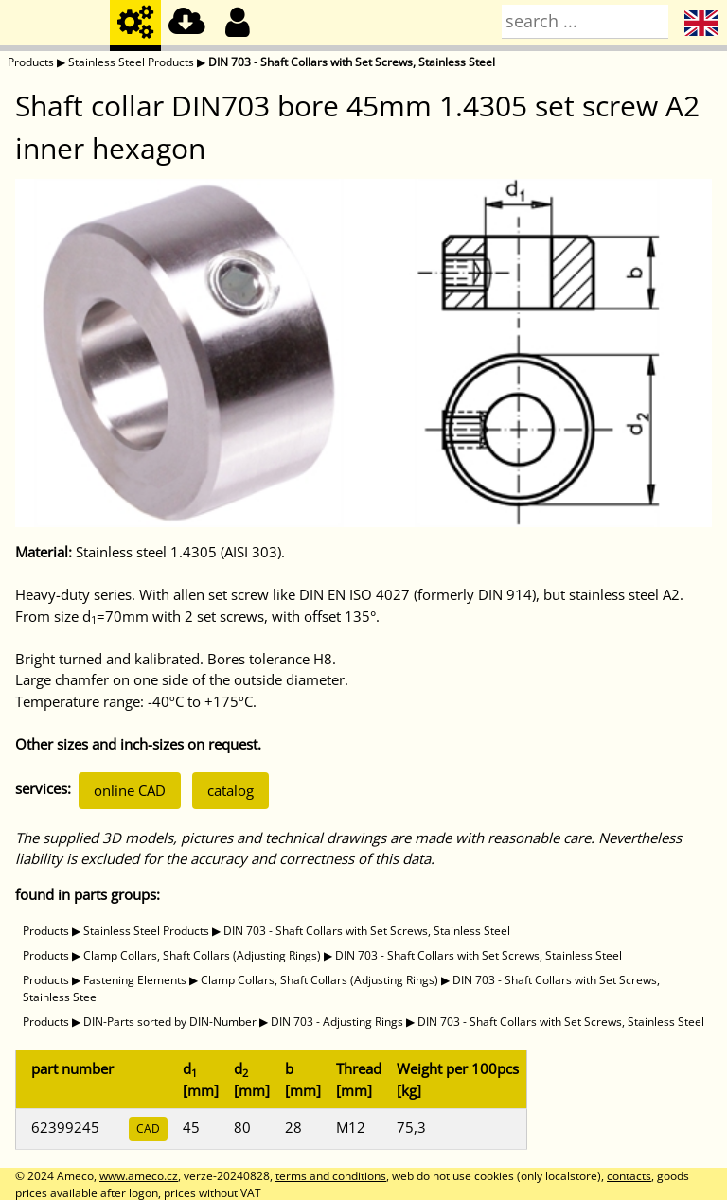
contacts (629, 1176)
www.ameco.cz (138, 1176)
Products (31, 62)
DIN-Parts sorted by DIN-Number (170, 1022)
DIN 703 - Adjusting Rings (337, 1022)
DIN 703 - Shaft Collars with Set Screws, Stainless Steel (351, 62)
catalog (230, 790)
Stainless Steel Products (131, 62)
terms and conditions (330, 1176)
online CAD (130, 790)
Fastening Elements (134, 980)
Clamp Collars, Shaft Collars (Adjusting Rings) (202, 955)
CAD (148, 1129)
